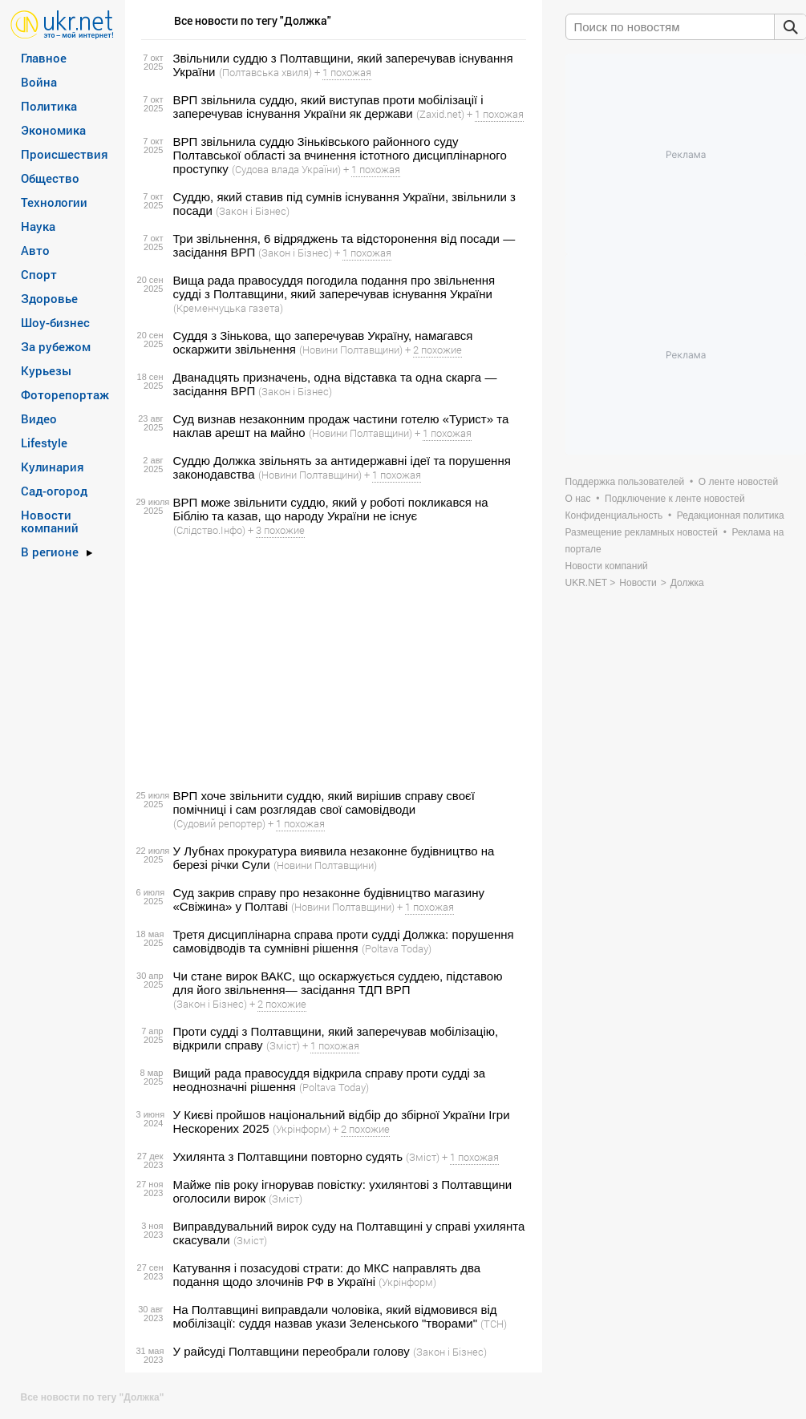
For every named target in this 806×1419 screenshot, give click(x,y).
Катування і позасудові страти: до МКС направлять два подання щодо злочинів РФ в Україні (327, 1274)
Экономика (53, 129)
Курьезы (46, 370)
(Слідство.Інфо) (209, 530)
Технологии (54, 202)
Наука (38, 226)
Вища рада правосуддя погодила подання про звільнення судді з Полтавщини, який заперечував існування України (334, 287)
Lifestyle (44, 442)
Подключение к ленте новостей (675, 498)
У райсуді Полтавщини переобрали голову (291, 1351)
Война (39, 81)
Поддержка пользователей (625, 481)
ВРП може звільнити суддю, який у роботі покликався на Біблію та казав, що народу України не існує (330, 509)
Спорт (39, 274)
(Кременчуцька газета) (228, 308)
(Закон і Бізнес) (253, 211)
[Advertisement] (331, 663)
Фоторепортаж (65, 394)
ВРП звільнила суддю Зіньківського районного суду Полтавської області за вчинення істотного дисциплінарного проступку (340, 155)
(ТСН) (493, 1323)
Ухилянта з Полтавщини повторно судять (288, 1156)
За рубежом (56, 346)
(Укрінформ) (301, 1129)
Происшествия (64, 154)
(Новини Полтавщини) (351, 349)
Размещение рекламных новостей (642, 532)
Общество (50, 178)
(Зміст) (283, 1045)
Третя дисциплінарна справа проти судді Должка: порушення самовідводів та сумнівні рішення (343, 941)
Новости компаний (50, 521)
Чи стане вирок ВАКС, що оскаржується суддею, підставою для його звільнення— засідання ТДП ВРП (338, 983)
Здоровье (49, 298)
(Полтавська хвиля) (265, 72)
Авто (35, 250)
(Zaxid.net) (440, 114)
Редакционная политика (730, 515)
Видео (39, 418)
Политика (49, 105)
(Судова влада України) (286, 169)
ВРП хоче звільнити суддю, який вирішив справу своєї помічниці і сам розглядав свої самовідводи (324, 802)
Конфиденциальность (614, 515)
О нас (578, 498)
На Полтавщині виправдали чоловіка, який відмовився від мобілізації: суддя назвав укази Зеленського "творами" (335, 1316)
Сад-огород (54, 490)
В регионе (50, 551)
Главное (44, 57)
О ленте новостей (738, 481)
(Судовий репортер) (219, 823)
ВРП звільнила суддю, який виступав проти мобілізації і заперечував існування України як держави (328, 106)
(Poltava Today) (396, 948)
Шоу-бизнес (55, 322)
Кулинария (52, 466)
